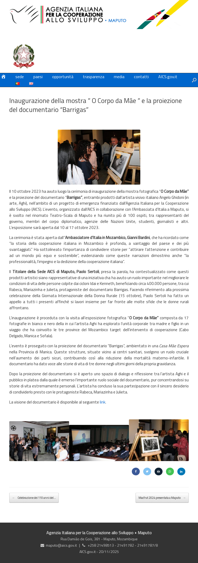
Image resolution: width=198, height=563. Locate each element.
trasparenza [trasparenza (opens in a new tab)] (93, 76)
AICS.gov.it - (89, 551)
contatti (141, 76)
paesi (38, 76)
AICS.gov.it (167, 76)
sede (19, 76)
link (102, 402)
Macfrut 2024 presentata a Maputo (162, 498)
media (119, 76)
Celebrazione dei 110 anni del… (34, 498)
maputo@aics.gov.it (61, 545)
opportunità (62, 76)
